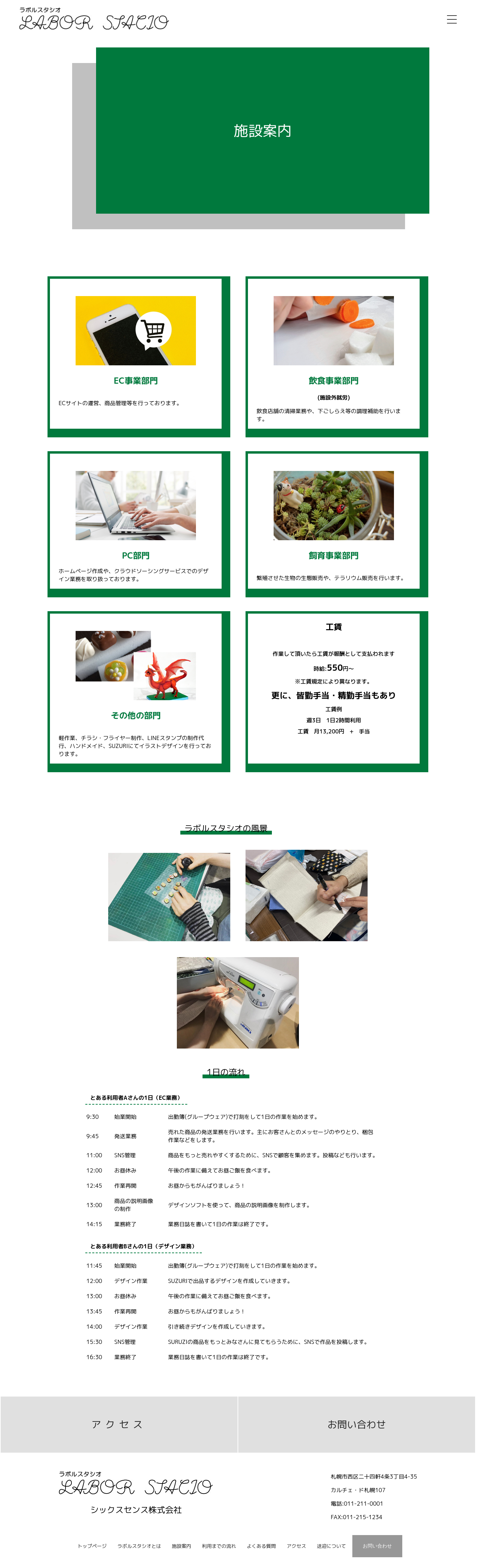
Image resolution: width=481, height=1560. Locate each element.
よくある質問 (261, 1546)
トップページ (92, 1546)
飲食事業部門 (334, 380)
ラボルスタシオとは (139, 1546)
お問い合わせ (356, 1424)
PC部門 (136, 555)
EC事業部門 (136, 380)
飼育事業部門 (334, 555)
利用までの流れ (219, 1546)
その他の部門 (136, 715)
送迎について (331, 1546)
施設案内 (181, 1546)
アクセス (119, 1424)
